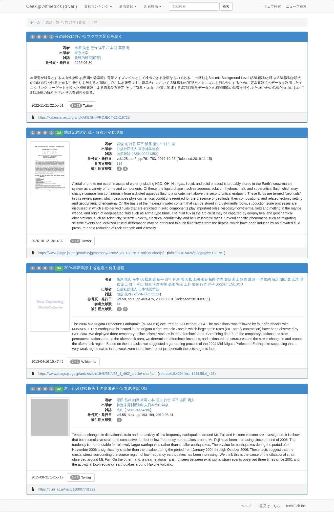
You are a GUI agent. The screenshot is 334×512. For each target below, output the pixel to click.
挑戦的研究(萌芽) (88, 58)
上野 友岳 (191, 284)
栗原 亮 (124, 48)
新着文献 (128, 6)
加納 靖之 (271, 279)
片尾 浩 (178, 279)
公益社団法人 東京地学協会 (138, 149)
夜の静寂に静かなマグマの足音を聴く (88, 36)
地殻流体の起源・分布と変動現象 (93, 132)
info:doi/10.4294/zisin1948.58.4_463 (187, 374)
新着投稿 (152, 6)
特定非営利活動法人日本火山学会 (142, 405)
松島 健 (150, 279)
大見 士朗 (192, 279)
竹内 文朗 (223, 279)
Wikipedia (83, 362)
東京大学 (81, 53)
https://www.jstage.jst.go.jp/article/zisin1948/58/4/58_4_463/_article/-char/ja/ (96, 374)
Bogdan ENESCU (229, 284)
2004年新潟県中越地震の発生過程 (94, 268)
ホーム (35, 22)
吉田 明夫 (187, 400)
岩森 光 (122, 144)
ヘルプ (246, 506)
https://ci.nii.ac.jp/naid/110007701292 (66, 489)
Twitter (81, 105)
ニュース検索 (296, 6)
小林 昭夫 (155, 400)
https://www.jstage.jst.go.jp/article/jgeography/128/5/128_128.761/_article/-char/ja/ (101, 253)
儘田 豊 (285, 279)
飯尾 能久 (152, 144)
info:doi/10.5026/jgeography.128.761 (196, 253)
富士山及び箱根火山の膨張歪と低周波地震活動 (105, 388)
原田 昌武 (124, 400)
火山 (120, 410)
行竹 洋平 (97, 48)
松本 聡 (112, 48)
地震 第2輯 (125, 294)
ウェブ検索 (272, 6)
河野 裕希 (159, 284)
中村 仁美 (167, 144)
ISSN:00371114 (147, 294)
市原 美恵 (82, 48)
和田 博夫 (144, 284)
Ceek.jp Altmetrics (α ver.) (51, 6)
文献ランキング (98, 6)
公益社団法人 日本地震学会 (138, 289)
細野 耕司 (139, 400)
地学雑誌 (123, 154)
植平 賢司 (164, 279)
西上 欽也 (239, 279)
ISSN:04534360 (138, 410)
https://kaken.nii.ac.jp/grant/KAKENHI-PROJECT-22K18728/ (84, 117)
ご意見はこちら (268, 506)
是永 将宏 (175, 284)
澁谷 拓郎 (208, 279)
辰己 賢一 (128, 284)
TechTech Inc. (296, 506)
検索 (226, 6)
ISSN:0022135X (145, 154)
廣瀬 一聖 (255, 279)
